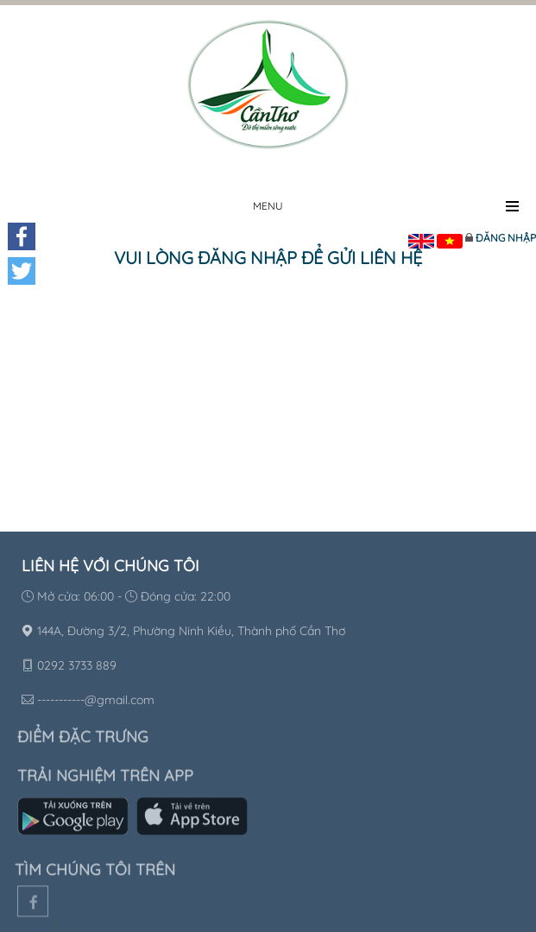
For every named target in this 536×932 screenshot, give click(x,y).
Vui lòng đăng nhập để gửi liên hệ (268, 257)
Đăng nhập (506, 237)
